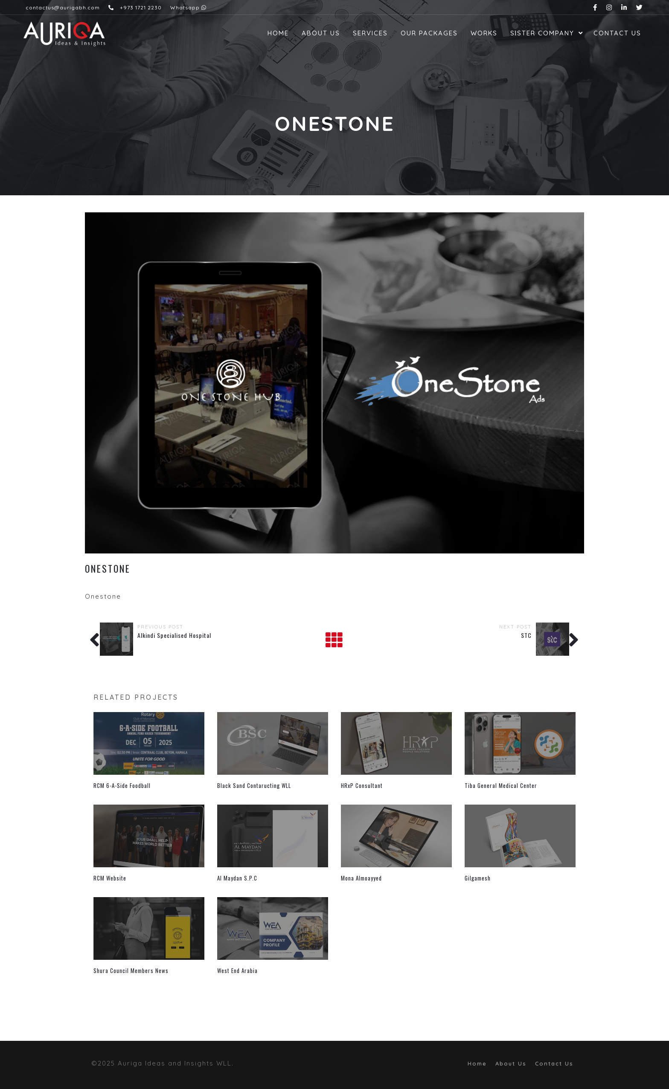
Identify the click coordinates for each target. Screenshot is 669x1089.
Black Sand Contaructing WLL (254, 785)
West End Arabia (237, 970)
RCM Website (109, 878)
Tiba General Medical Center (501, 785)
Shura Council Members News (131, 970)
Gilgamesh (478, 878)
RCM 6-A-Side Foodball (122, 785)
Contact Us (617, 33)
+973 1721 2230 (135, 7)
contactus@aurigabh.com (63, 7)
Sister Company (542, 33)
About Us (321, 33)
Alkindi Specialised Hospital (174, 635)
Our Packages (429, 33)
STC (526, 635)
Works (484, 33)
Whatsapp (188, 7)
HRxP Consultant (362, 785)
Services (370, 33)
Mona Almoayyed (361, 878)
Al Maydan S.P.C (237, 878)
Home (278, 33)
